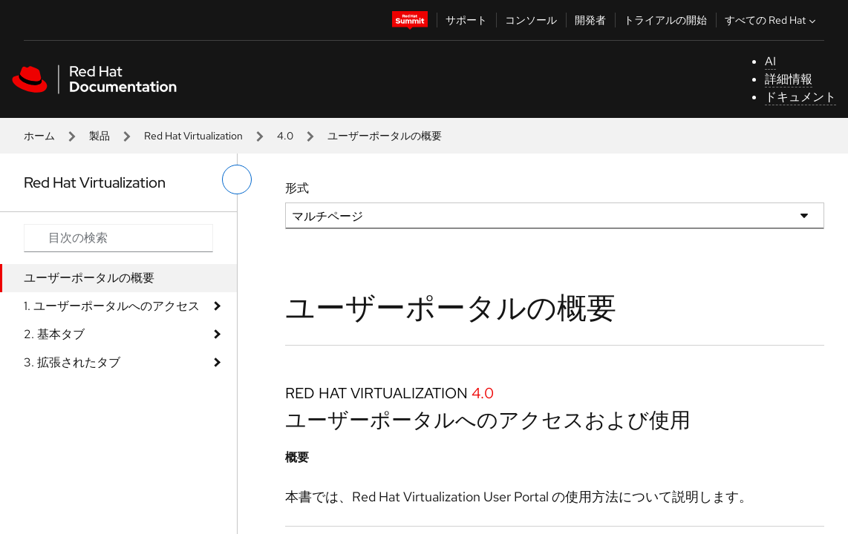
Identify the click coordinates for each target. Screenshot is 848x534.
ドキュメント (800, 97)
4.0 (285, 135)
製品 (99, 135)
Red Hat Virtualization (193, 135)
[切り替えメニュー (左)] (237, 179)
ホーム (39, 135)
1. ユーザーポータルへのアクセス (112, 306)
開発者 (590, 20)
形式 (297, 188)
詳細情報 (788, 79)
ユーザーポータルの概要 (89, 278)
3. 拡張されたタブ (72, 362)
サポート (466, 20)
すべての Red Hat (772, 20)
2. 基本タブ (54, 334)
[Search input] (118, 238)
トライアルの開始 (665, 20)
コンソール (531, 20)
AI (770, 61)
